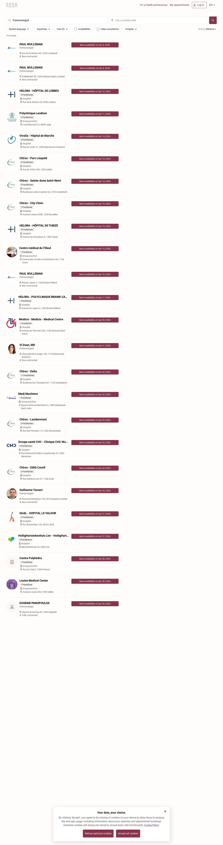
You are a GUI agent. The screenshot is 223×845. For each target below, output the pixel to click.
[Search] (213, 20)
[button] (165, 811)
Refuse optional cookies (98, 833)
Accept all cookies (128, 833)
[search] (57, 20)
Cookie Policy (151, 825)
